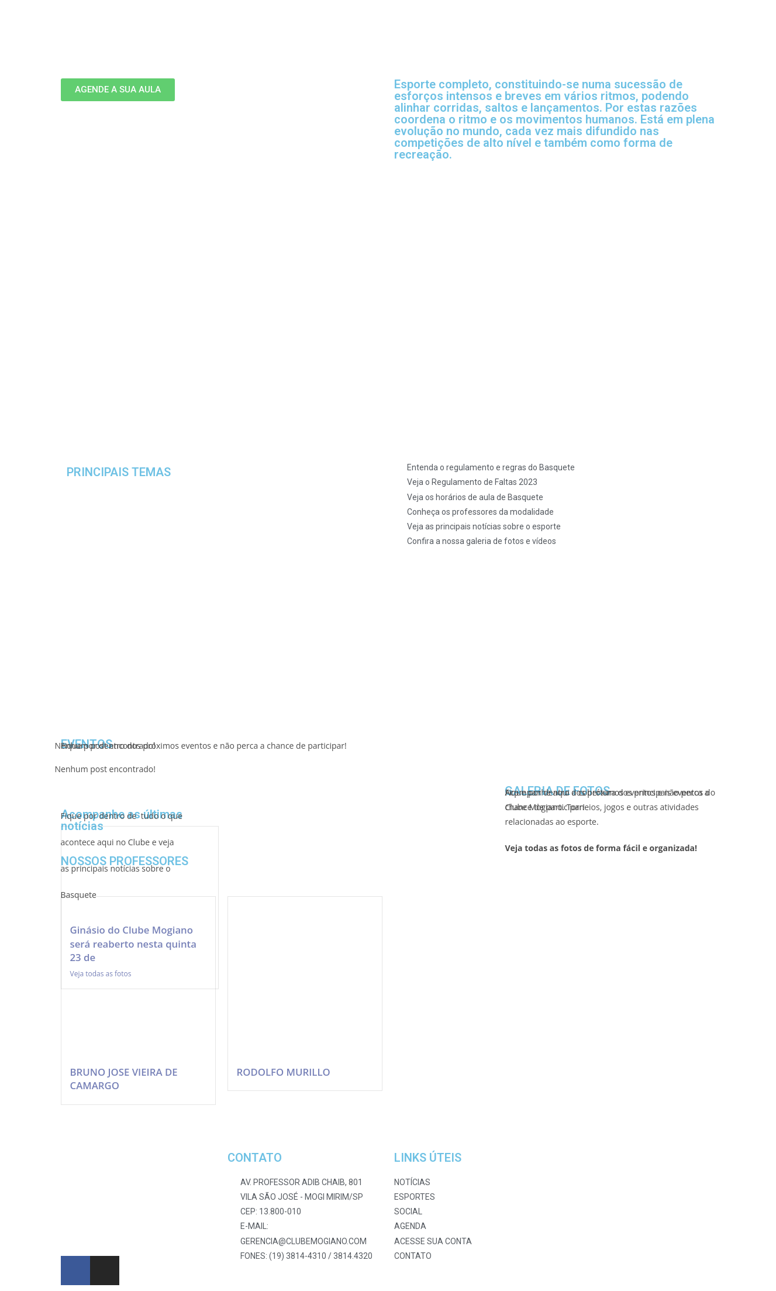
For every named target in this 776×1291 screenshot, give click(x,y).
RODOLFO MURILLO (283, 1072)
